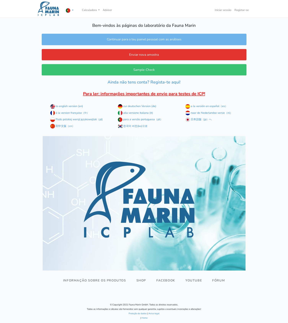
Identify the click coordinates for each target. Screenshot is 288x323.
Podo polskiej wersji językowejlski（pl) (76, 119)
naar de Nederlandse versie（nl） (209, 113)
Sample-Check (144, 70)
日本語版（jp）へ (198, 119)
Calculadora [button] (90, 10)
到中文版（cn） (62, 126)
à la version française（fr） (69, 113)
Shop (141, 280)
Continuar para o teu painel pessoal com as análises (144, 39)
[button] (70, 10)
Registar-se (241, 10)
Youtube (193, 280)
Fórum (218, 280)
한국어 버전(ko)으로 (133, 126)
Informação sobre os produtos (94, 280)
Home (145, 317)
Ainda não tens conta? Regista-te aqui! (144, 82)
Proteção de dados (138, 313)
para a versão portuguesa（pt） (140, 119)
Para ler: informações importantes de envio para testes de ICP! (144, 94)
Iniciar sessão (223, 10)
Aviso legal (153, 313)
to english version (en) (66, 106)
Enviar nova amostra (144, 54)
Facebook (165, 280)
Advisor (107, 10)
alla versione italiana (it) (135, 113)
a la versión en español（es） (206, 106)
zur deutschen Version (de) (137, 106)
